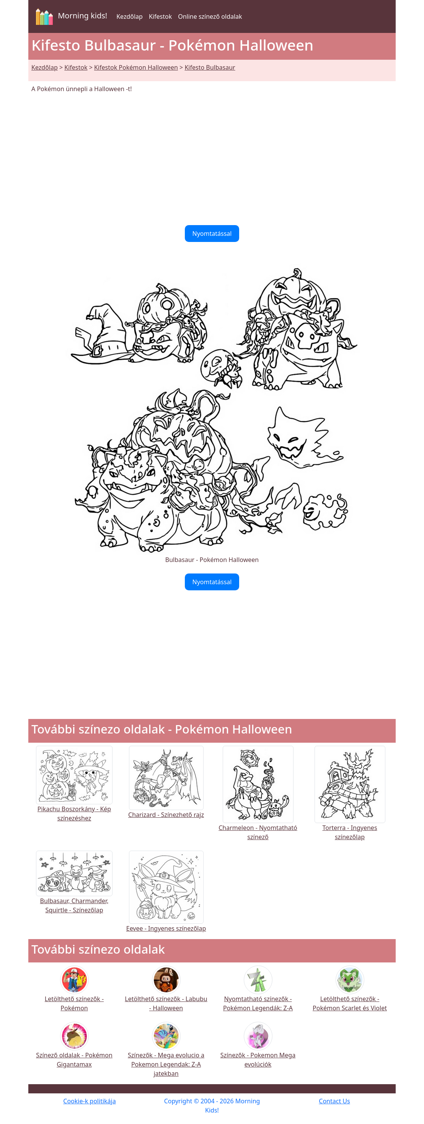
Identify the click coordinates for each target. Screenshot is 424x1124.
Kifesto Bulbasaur (209, 67)
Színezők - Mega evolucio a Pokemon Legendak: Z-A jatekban (166, 1054)
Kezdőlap (129, 16)
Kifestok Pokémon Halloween (136, 67)
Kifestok (160, 16)
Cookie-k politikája (89, 1101)
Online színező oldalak (210, 16)
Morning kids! (70, 16)
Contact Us (334, 1101)
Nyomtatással (212, 233)
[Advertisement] (212, 159)
